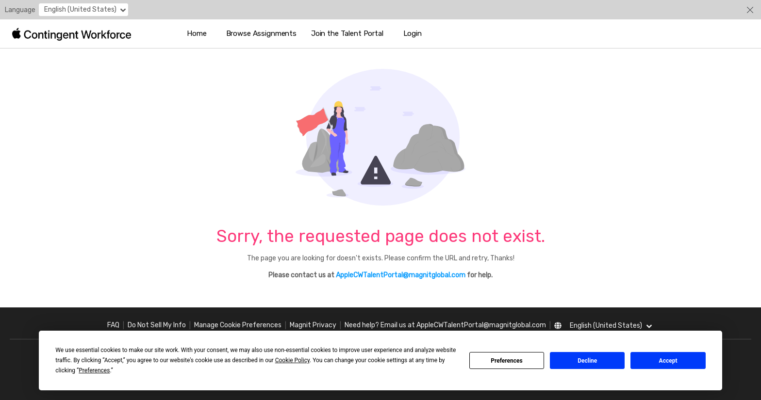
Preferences (507, 360)
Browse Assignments (261, 33)
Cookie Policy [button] (292, 360)
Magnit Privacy (313, 325)
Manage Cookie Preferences (237, 325)
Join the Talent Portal (347, 33)
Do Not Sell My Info (157, 325)
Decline (587, 360)
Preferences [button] (94, 370)
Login (412, 33)
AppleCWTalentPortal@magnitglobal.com (400, 275)
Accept (668, 360)
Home (196, 33)
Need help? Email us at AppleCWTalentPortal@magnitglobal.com (445, 325)
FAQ (113, 325)
